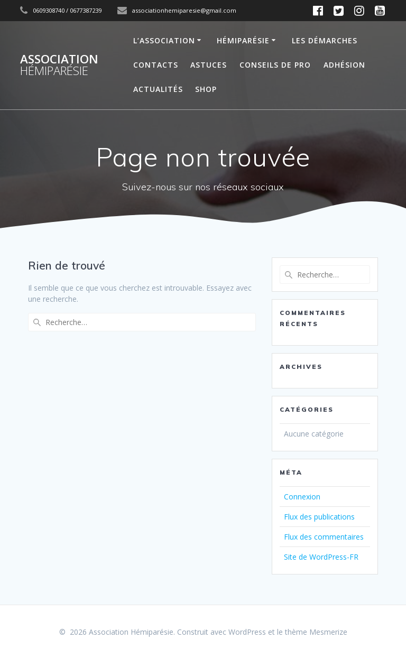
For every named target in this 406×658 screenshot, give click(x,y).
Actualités (158, 89)
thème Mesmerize (316, 632)
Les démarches (324, 40)
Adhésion (344, 65)
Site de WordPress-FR (321, 557)
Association (59, 65)
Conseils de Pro (275, 65)
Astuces (208, 65)
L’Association (164, 40)
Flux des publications (319, 517)
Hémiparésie (243, 40)
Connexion (302, 497)
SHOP (206, 89)
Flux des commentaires (324, 537)
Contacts (155, 65)
